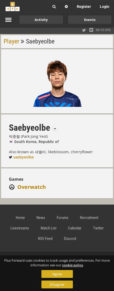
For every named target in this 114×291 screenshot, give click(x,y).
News (40, 217)
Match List (48, 228)
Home (20, 217)
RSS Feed (45, 238)
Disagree (57, 284)
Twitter (98, 228)
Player (11, 41)
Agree (57, 274)
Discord (70, 238)
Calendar (75, 228)
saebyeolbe (23, 157)
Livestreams (19, 228)
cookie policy (72, 265)
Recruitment (89, 217)
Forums (62, 217)
